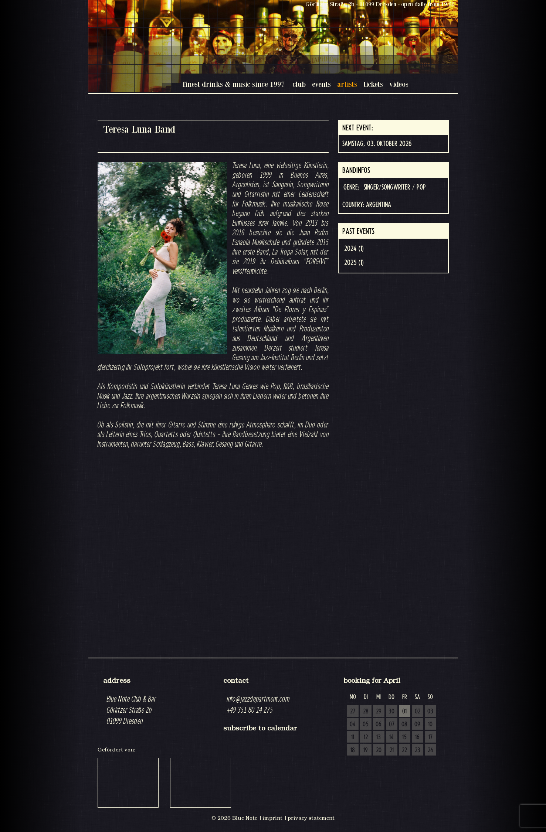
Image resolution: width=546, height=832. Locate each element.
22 (404, 750)
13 (378, 737)
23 (417, 750)
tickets (373, 84)
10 (430, 724)
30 (391, 711)
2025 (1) (354, 262)
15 (404, 737)
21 (392, 750)
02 (417, 711)
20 (378, 750)
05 (366, 724)
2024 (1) (354, 248)
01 (404, 711)
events (321, 84)
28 (366, 711)
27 (352, 711)
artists (347, 84)
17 (430, 737)
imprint (272, 818)
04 (353, 724)
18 (352, 750)
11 (352, 737)
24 (430, 750)
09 (417, 724)
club (299, 84)
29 (378, 711)
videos (398, 84)
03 (430, 711)
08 (404, 724)
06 (378, 724)
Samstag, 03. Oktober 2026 (376, 143)
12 (366, 737)
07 (391, 724)
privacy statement (311, 818)
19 (365, 750)
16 (417, 737)
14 (391, 737)
